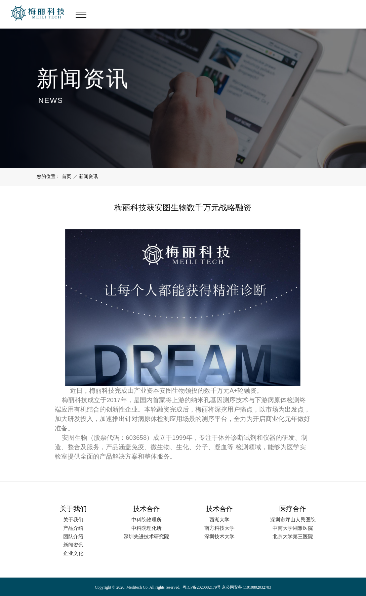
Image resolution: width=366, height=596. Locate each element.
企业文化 (73, 553)
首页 (66, 176)
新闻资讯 (88, 176)
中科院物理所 (146, 519)
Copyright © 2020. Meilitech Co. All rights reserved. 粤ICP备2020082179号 (158, 587)
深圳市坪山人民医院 (293, 519)
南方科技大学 (219, 528)
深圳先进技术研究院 (146, 536)
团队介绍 (73, 536)
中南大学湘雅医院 (293, 528)
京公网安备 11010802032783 (246, 587)
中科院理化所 (146, 528)
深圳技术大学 (219, 536)
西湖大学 (219, 519)
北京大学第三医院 (293, 536)
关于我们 (73, 519)
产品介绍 (73, 528)
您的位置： (48, 176)
